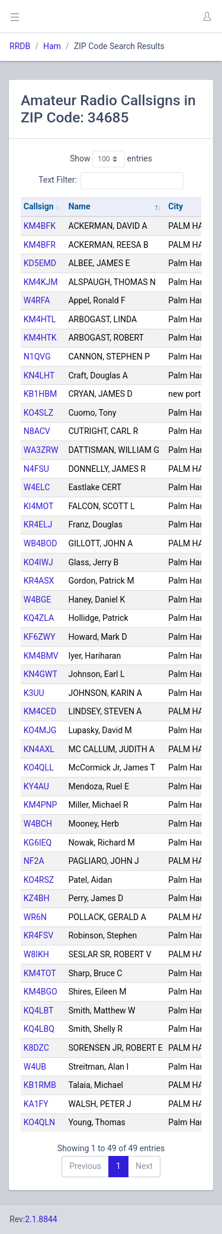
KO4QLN (39, 1122)
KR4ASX (39, 580)
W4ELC (37, 487)
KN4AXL (39, 749)
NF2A (34, 861)
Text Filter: (111, 180)
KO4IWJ (38, 562)
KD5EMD (40, 263)
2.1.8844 (41, 1219)
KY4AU (36, 786)
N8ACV (37, 431)
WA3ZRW (41, 450)
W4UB (35, 1066)
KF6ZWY (40, 637)
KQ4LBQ (39, 1029)
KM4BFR (40, 245)
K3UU (34, 693)
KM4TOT (40, 973)
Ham (52, 46)
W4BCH (38, 823)
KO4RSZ (39, 880)
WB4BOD (40, 543)
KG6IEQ (38, 842)
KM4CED (40, 711)
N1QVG (37, 356)
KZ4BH (37, 898)
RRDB (19, 46)
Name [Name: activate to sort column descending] (79, 206)
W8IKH (36, 954)
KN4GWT (40, 674)
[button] (206, 16)
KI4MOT (38, 506)
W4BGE (38, 599)
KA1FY (36, 1104)
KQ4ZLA (39, 618)
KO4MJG (40, 730)
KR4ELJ (38, 524)
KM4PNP (40, 804)
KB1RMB (40, 1085)
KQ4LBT (39, 1010)
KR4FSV (38, 935)
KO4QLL (39, 767)
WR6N (35, 917)
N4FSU (36, 469)
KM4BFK (40, 226)
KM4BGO (40, 991)
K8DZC (36, 1047)
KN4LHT (39, 375)
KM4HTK (40, 337)
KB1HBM (40, 394)
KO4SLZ (38, 412)
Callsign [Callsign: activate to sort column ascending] (39, 206)
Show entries (111, 159)
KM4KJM (41, 282)
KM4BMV (41, 655)
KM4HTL (40, 319)
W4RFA (37, 300)
